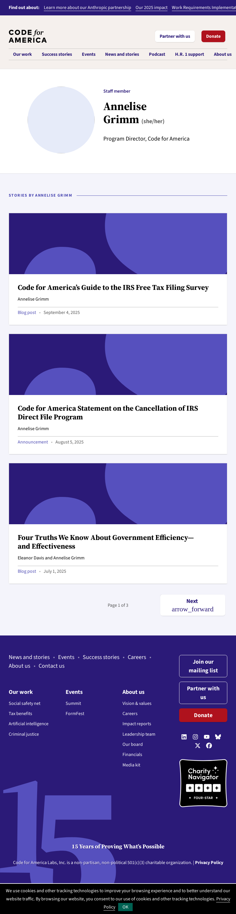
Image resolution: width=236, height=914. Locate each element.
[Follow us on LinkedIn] (184, 737)
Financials (132, 754)
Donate (213, 36)
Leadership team (138, 734)
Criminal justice (24, 734)
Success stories (101, 657)
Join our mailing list (203, 666)
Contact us (51, 666)
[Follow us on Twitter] (198, 746)
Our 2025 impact (151, 7)
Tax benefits (20, 713)
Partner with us (175, 36)
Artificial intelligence (28, 724)
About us (19, 666)
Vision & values (137, 703)
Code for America (30, 862)
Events (66, 657)
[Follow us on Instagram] (195, 737)
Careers (137, 657)
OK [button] (125, 907)
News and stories (29, 657)
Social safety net (24, 703)
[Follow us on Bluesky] (218, 737)
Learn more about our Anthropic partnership (87, 7)
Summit (73, 703)
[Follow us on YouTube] (207, 737)
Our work (21, 692)
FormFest (75, 713)
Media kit (131, 765)
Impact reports (136, 724)
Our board (132, 744)
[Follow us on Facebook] (209, 746)
